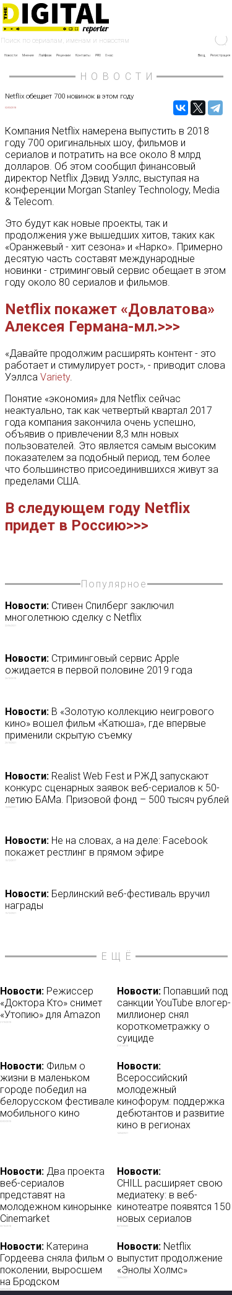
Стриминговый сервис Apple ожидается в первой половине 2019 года (117, 666)
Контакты (82, 55)
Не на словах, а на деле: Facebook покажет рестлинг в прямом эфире (117, 848)
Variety (55, 377)
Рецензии (63, 55)
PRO (98, 55)
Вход (201, 55)
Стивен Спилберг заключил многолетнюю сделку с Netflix (117, 613)
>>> (169, 326)
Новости (10, 55)
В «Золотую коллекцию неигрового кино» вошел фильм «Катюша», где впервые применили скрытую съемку (117, 725)
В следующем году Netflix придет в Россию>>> (97, 516)
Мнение (28, 55)
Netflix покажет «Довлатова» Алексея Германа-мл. (110, 318)
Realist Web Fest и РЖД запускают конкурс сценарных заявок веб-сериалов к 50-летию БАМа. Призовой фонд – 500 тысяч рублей (117, 789)
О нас (109, 55)
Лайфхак (44, 55)
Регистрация (220, 55)
